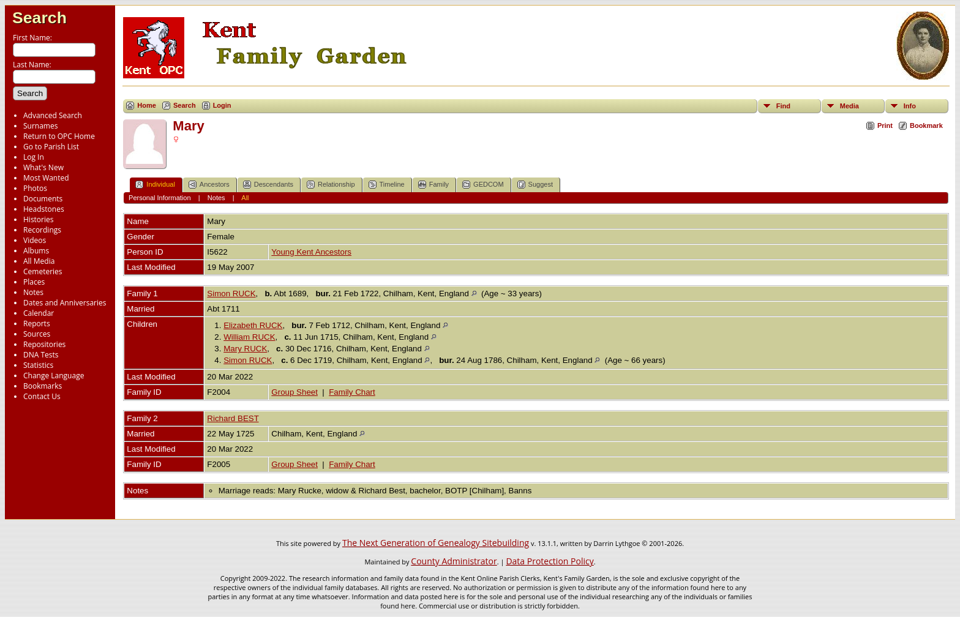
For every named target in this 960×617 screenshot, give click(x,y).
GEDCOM (483, 184)
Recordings (42, 230)
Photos (35, 188)
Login (222, 105)
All (245, 197)
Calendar (38, 313)
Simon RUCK (231, 293)
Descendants (268, 184)
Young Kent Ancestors (311, 251)
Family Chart (352, 392)
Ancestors (209, 184)
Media (849, 106)
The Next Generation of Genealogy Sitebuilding (435, 542)
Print (885, 125)
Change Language (53, 375)
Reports (36, 323)
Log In (33, 157)
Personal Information (160, 197)
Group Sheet (294, 392)
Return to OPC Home (59, 136)
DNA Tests (41, 355)
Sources (36, 334)
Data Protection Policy (549, 561)
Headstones (43, 209)
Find (783, 106)
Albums (36, 250)
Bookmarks (42, 386)
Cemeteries (42, 271)
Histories (38, 219)
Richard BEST (232, 418)
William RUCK (249, 337)
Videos (34, 240)
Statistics (38, 365)
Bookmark (926, 125)
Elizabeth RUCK (252, 325)
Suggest (535, 184)
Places (34, 282)
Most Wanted (46, 178)
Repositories (44, 344)
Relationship (331, 184)
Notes (33, 292)
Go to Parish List (51, 146)
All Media (38, 261)
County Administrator (454, 561)
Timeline (387, 184)
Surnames (40, 126)
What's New (43, 167)
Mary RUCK (245, 348)
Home (146, 105)
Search (39, 18)
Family (433, 184)
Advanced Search (52, 115)
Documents (42, 198)
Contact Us (42, 396)
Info (910, 106)
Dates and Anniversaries (64, 302)
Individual (154, 184)
